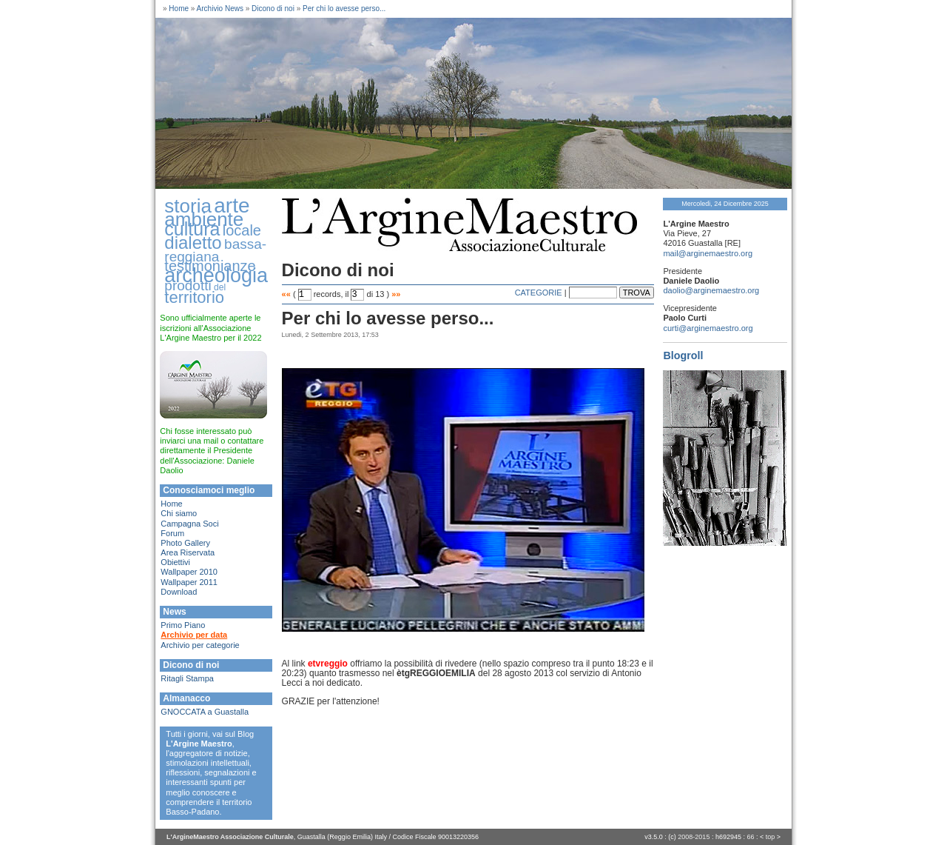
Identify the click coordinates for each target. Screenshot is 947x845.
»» (395, 294)
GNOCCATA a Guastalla (205, 711)
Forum (172, 533)
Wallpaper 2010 (189, 571)
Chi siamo (179, 513)
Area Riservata (188, 552)
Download (179, 591)
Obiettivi (175, 562)
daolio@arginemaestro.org (711, 290)
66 (750, 837)
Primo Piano (183, 625)
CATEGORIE (538, 292)
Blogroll (683, 355)
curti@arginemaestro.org (707, 328)
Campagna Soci (189, 523)
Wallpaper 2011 (189, 582)
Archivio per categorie (200, 645)
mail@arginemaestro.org (707, 253)
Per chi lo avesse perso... (344, 8)
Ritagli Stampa (187, 678)
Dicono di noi (273, 8)
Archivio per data (194, 634)
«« (286, 294)
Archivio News (220, 8)
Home (179, 8)
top (770, 837)
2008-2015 (694, 837)
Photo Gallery (185, 542)
